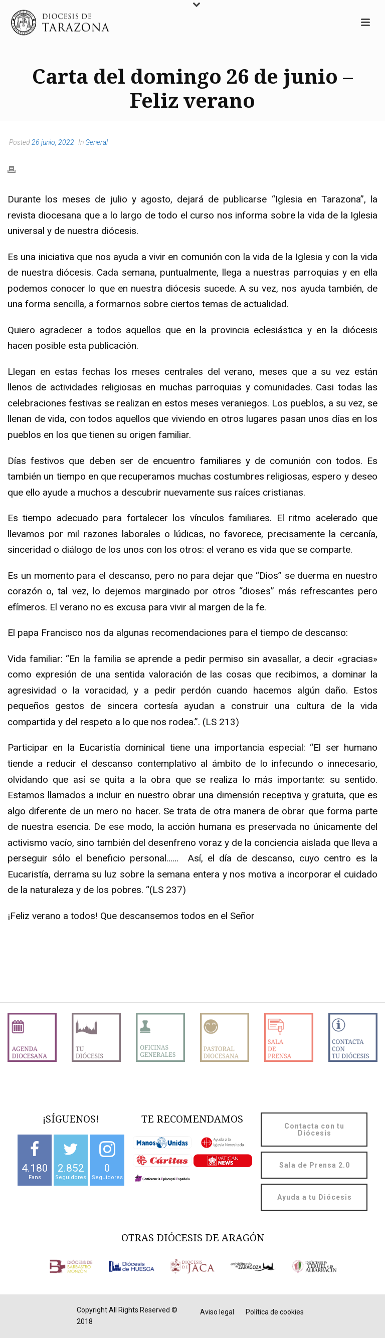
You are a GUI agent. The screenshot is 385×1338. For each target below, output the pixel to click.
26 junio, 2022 (53, 142)
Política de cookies (275, 1311)
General (96, 142)
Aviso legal (217, 1311)
